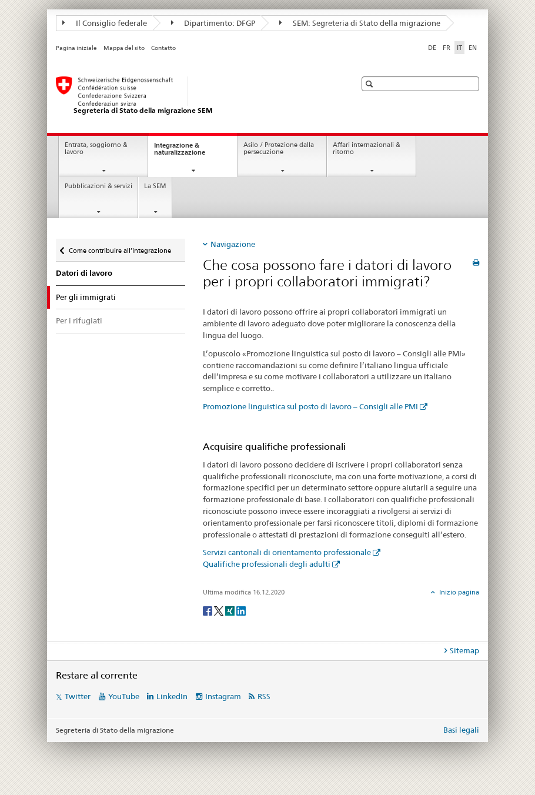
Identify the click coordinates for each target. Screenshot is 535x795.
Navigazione (232, 244)
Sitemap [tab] (464, 650)
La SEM (155, 186)
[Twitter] (219, 610)
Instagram (223, 696)
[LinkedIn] (241, 610)
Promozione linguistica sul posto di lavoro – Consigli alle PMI (310, 406)
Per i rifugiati (79, 320)
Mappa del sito (124, 48)
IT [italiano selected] (459, 48)
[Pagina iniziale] (194, 95)
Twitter (78, 696)
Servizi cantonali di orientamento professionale (287, 552)
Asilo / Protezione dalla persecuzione (278, 148)
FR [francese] (446, 48)
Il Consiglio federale (104, 23)
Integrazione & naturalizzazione (190, 152)
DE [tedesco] (432, 48)
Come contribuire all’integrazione (119, 247)
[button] (370, 84)
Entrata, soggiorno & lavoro (96, 148)
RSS (264, 696)
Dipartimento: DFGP (213, 23)
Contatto (163, 48)
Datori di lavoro (84, 273)
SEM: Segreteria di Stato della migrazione (359, 23)
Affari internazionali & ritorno (366, 148)
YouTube (123, 696)
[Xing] (230, 610)
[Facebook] (208, 610)
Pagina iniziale (76, 48)
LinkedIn (172, 696)
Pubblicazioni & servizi (98, 186)
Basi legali (461, 729)
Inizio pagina (458, 592)
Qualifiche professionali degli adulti (266, 564)
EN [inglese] (473, 48)
